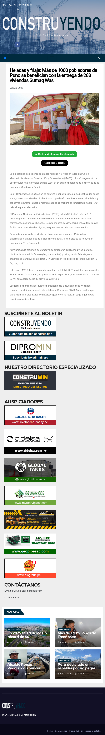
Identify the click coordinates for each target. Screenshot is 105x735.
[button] (99, 57)
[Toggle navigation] (52, 58)
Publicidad (74, 731)
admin (29, 642)
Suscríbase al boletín (91, 731)
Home (50, 731)
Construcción (14, 629)
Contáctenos (61, 731)
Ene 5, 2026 (16, 642)
